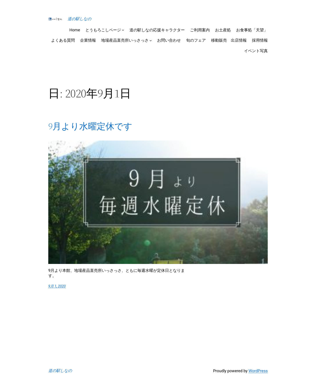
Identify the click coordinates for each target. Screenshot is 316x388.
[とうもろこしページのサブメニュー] (123, 30)
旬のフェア (196, 40)
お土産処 (223, 30)
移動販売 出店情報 (229, 40)
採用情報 (260, 40)
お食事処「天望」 (252, 30)
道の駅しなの (79, 18)
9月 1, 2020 (57, 286)
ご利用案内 (200, 30)
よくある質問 (63, 40)
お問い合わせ (169, 40)
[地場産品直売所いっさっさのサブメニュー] (150, 40)
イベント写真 (256, 50)
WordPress (258, 370)
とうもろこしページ (103, 30)
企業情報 (88, 40)
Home (74, 30)
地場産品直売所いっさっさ (125, 40)
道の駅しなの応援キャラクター (157, 30)
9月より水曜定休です (90, 126)
